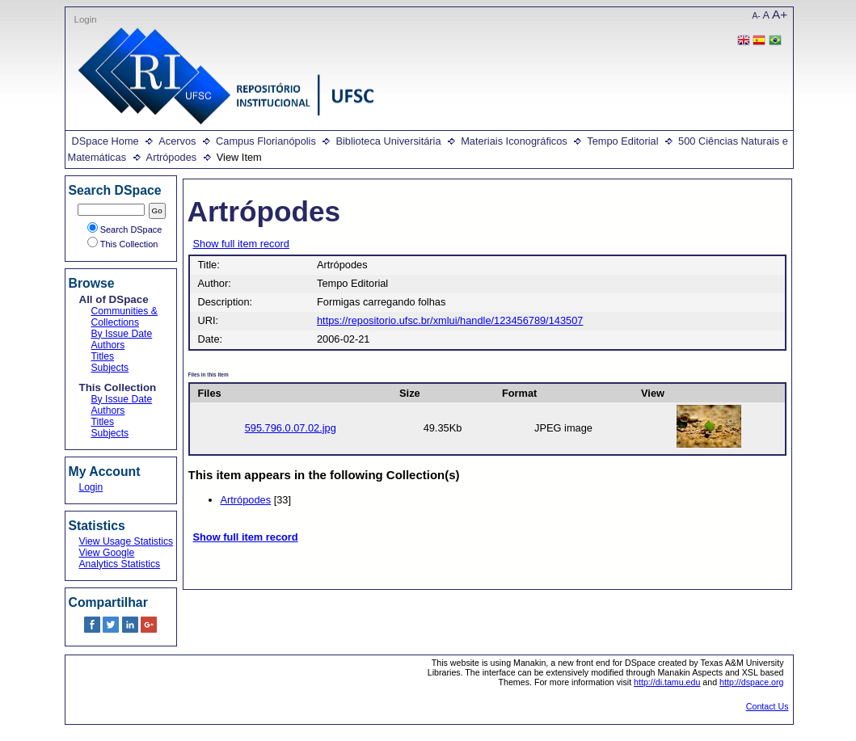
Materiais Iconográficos (514, 141)
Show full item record (241, 244)
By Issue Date (122, 333)
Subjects (110, 367)
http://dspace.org (751, 682)
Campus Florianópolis (266, 141)
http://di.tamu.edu (667, 682)
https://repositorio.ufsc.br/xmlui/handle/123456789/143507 (450, 320)
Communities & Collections (124, 316)
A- (757, 15)
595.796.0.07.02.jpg (290, 428)
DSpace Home (105, 141)
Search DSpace (124, 229)
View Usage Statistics (126, 541)
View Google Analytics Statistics (120, 558)
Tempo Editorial (622, 141)
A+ (779, 14)
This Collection (122, 244)
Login (85, 19)
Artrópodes (171, 157)
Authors (108, 345)
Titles (103, 356)
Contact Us (767, 706)
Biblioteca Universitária (388, 141)
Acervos (177, 141)
